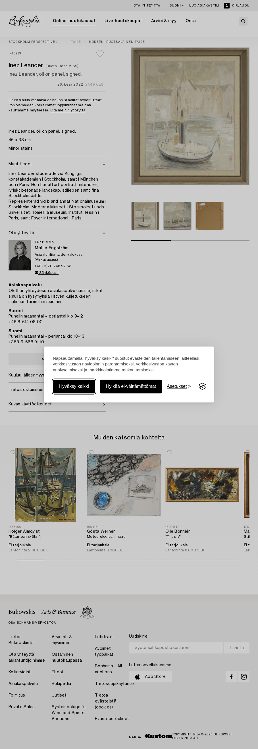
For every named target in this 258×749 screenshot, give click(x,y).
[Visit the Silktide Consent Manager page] (202, 386)
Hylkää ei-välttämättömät (131, 386)
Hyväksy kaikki (74, 386)
